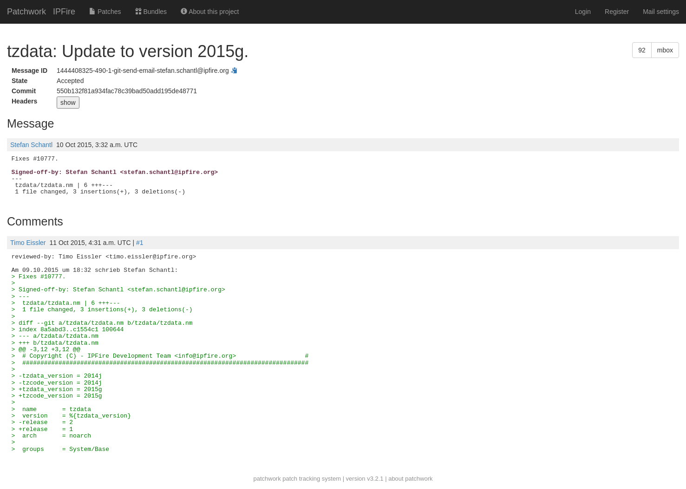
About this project (210, 11)
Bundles (151, 11)
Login (583, 11)
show (68, 102)
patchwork (267, 478)
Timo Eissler (28, 242)
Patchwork (26, 11)
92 (642, 50)
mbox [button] (665, 50)
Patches (105, 11)
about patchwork (410, 478)
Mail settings (661, 11)
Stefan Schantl (31, 144)
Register (617, 11)
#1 (140, 242)
